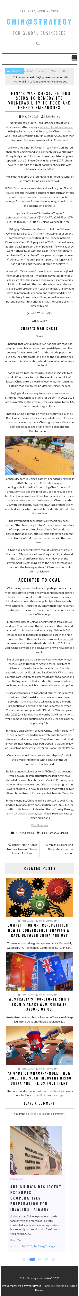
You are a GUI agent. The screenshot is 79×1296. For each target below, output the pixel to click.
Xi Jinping (62, 832)
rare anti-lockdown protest (56, 127)
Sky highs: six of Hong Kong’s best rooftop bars (59, 849)
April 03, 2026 (26, 920)
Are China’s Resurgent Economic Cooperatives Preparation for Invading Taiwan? (39, 1150)
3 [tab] (40, 1260)
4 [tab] (47, 1260)
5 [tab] (54, 1260)
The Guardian (39, 825)
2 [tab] (33, 1260)
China (43, 832)
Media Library (50, 116)
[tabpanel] (39, 1189)
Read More (19, 1240)
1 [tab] (24, 1260)
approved (67, 639)
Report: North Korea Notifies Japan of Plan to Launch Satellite (22, 849)
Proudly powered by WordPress (21, 1285)
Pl (16, 832)
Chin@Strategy (40, 21)
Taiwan (9, 192)
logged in (35, 1113)
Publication (19, 1178)
